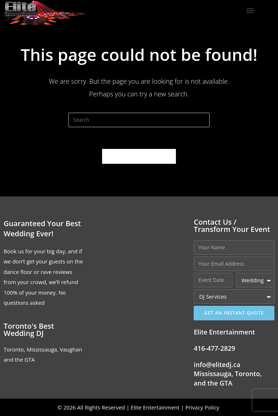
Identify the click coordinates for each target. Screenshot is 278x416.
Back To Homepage (138, 156)
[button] (250, 11)
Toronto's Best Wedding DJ (29, 329)
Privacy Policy (203, 407)
